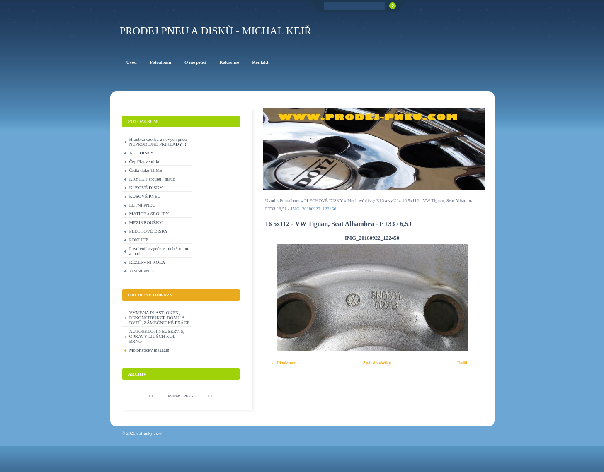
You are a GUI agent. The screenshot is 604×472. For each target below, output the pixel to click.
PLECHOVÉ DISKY (323, 200)
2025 (188, 395)
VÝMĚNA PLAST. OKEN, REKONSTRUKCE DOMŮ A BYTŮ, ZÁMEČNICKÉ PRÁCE (159, 317)
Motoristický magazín (149, 349)
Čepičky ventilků (144, 161)
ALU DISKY (141, 152)
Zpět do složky (377, 362)
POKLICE (138, 239)
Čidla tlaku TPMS (146, 170)
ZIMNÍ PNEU (142, 270)
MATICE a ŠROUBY (149, 213)
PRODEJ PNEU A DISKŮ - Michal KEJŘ (216, 31)
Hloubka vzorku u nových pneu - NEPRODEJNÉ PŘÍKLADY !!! (159, 142)
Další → (465, 362)
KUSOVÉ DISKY (146, 187)
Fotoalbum (290, 200)
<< (150, 395)
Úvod (270, 200)
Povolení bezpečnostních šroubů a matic (158, 251)
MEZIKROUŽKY (146, 222)
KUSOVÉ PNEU (145, 196)
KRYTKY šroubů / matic (152, 178)
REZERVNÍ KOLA (147, 262)
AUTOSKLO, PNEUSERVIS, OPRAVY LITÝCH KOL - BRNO (156, 336)
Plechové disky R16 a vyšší (372, 200)
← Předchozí (284, 362)
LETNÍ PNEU (142, 204)
